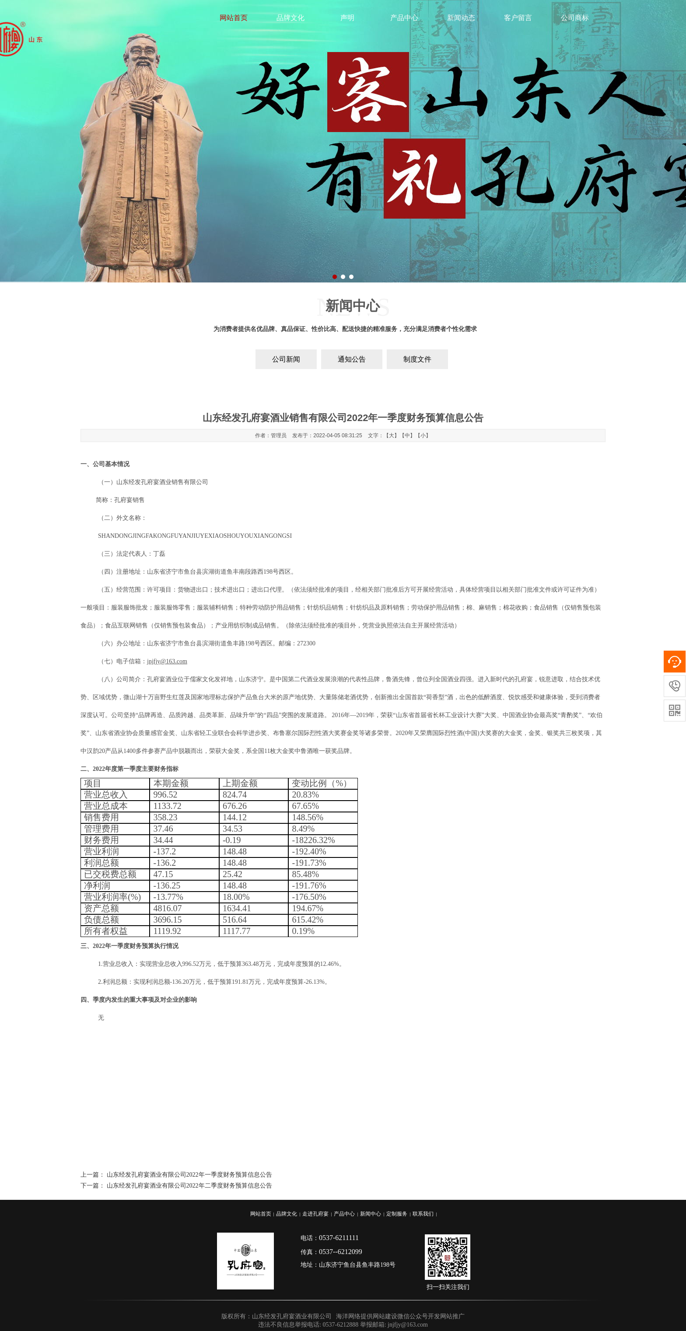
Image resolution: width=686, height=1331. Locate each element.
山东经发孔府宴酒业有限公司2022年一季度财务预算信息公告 (189, 1174)
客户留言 (518, 17)
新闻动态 (461, 17)
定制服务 (396, 1214)
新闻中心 (370, 1214)
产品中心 (404, 17)
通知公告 (352, 359)
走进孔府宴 (315, 1214)
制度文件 (417, 359)
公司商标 (575, 17)
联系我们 (423, 1214)
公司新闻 (286, 359)
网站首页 (234, 17)
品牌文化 (290, 17)
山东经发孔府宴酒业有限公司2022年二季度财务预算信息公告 (189, 1185)
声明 (347, 17)
